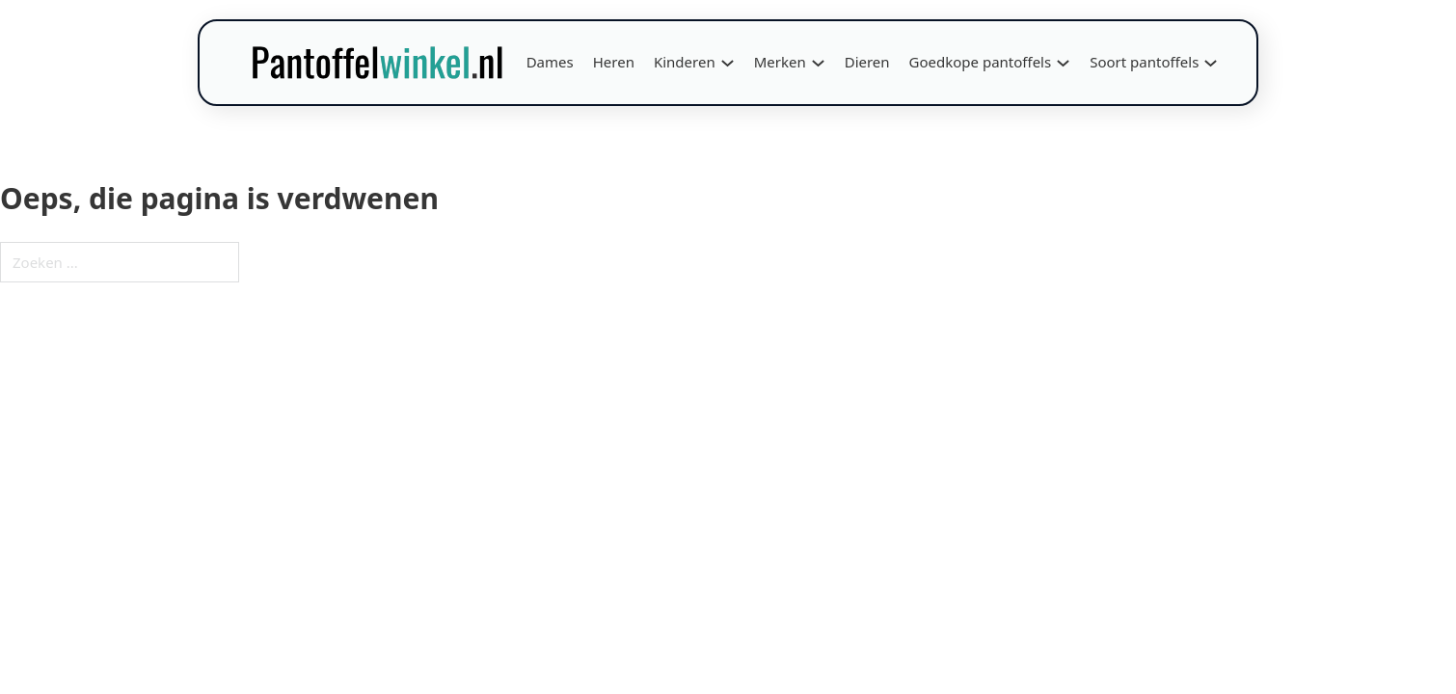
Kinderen (684, 61)
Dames (550, 61)
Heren (613, 61)
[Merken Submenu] (818, 63)
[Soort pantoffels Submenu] (1210, 63)
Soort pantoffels (1144, 61)
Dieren (867, 61)
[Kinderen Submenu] (727, 63)
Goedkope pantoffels (980, 61)
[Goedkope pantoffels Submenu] (1063, 63)
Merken (780, 61)
